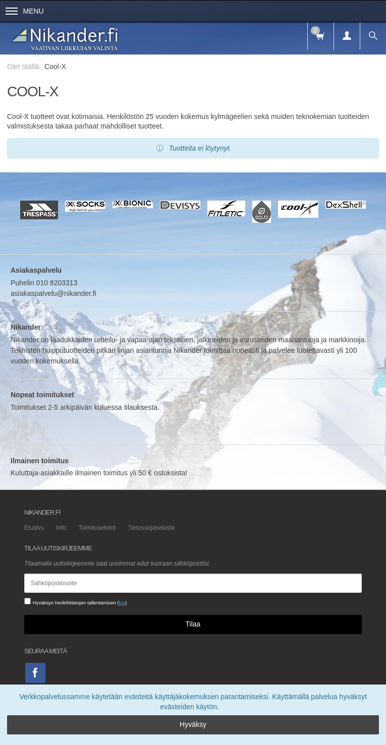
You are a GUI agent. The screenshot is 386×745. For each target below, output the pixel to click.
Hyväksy (193, 724)
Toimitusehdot (97, 527)
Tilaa (193, 624)
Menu (25, 11)
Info (61, 527)
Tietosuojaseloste (151, 527)
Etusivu (34, 527)
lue (122, 602)
